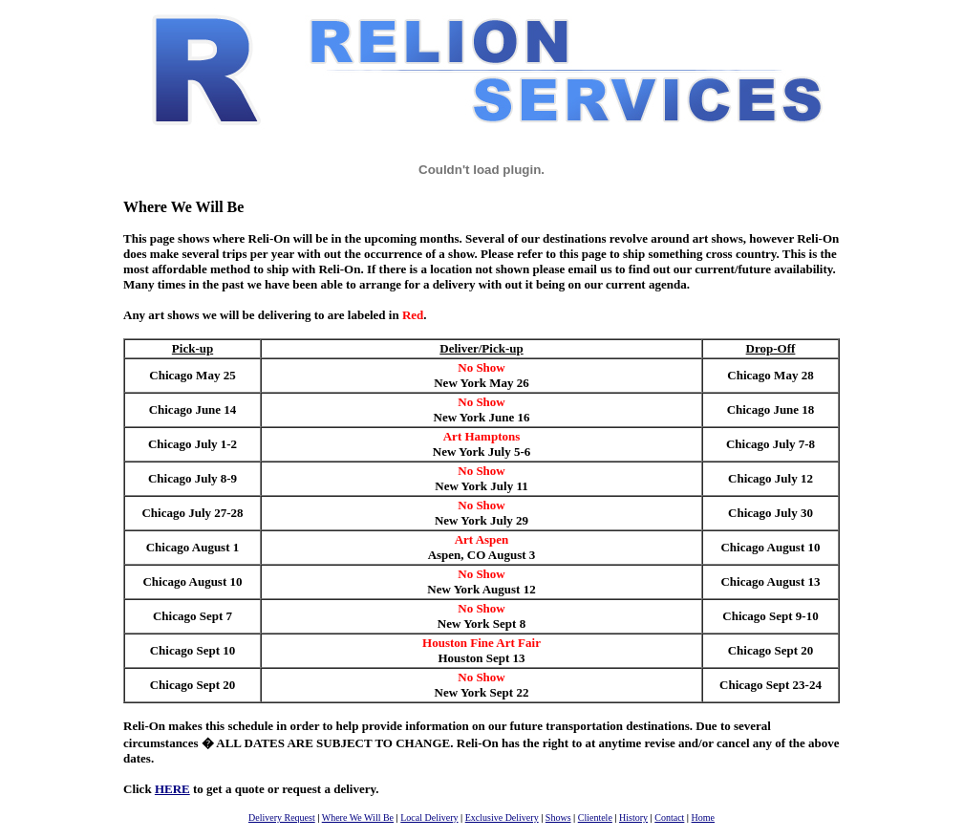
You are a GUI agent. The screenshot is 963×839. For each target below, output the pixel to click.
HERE (172, 789)
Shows (558, 817)
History (633, 817)
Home (703, 817)
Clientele (595, 817)
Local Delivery (429, 817)
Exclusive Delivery (502, 817)
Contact (669, 817)
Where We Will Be (358, 817)
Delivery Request (281, 817)
